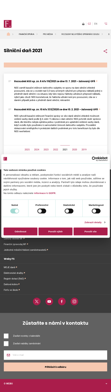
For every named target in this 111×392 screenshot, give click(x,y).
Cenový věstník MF (13, 238)
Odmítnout (20, 231)
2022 (55, 149)
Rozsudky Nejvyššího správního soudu (80, 34)
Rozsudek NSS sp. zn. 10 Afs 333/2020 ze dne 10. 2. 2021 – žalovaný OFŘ (56, 109)
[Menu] (103, 24)
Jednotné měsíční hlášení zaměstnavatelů (25, 250)
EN (95, 23)
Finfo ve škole (11, 290)
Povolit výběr (55, 231)
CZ (89, 23)
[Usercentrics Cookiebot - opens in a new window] (94, 158)
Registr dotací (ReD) (14, 278)
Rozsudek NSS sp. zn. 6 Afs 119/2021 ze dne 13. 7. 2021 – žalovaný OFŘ (54, 81)
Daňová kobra (11, 284)
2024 (36, 149)
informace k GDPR (44, 193)
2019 (84, 149)
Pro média (48, 34)
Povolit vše (91, 231)
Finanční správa (26, 34)
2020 (74, 149)
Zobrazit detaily (93, 222)
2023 (46, 149)
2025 (27, 149)
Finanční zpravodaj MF (15, 244)
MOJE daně (9, 267)
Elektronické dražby (13, 273)
